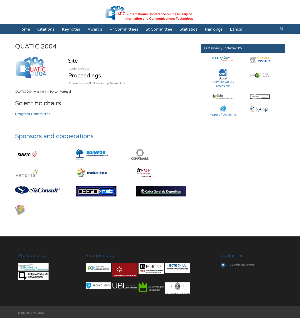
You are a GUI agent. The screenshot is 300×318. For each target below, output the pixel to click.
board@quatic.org (242, 264)
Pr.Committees (124, 29)
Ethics (236, 29)
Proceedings (84, 75)
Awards (95, 29)
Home (24, 29)
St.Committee (159, 29)
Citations (46, 29)
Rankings (214, 29)
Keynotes (71, 29)
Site (73, 61)
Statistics (189, 29)
